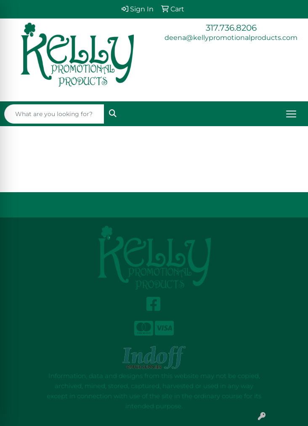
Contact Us (192, 205)
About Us (115, 205)
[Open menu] (291, 114)
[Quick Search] (54, 114)
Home (38, 205)
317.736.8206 (231, 28)
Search (269, 205)
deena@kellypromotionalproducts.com (231, 38)
